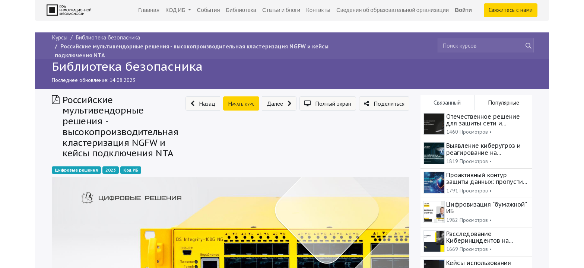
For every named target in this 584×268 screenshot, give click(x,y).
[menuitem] (148, 10)
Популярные (503, 102)
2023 (110, 170)
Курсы (59, 37)
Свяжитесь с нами (511, 9)
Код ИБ (130, 170)
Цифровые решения (76, 170)
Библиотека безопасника (127, 66)
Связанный (447, 102)
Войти (463, 10)
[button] (202, 103)
